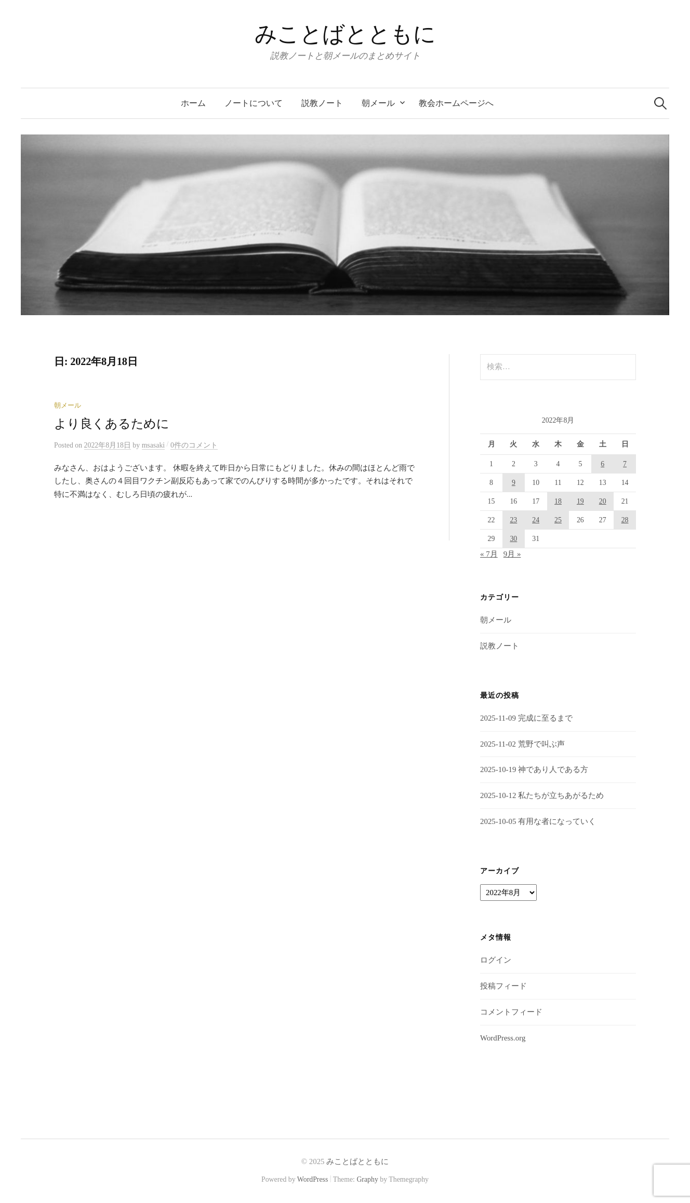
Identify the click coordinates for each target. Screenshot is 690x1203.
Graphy (367, 1179)
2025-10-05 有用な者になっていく (538, 821)
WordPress (312, 1179)
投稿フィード (503, 986)
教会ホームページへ (456, 103)
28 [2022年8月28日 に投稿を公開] (625, 520)
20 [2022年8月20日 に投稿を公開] (602, 501)
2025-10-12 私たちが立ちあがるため (542, 795)
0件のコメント (194, 445)
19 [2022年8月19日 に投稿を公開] (580, 501)
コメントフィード (511, 1012)
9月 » (512, 554)
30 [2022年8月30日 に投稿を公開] (513, 539)
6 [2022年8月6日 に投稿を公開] (602, 464)
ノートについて (253, 103)
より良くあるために (111, 423)
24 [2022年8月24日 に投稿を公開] (535, 520)
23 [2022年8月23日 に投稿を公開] (513, 520)
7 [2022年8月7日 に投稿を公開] (625, 464)
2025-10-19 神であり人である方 (534, 769)
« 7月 (489, 554)
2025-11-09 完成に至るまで (526, 718)
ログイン (495, 960)
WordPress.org (502, 1038)
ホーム (193, 103)
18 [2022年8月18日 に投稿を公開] (558, 501)
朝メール (378, 103)
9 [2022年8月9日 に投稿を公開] (513, 482)
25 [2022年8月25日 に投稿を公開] (558, 520)
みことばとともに (345, 34)
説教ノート (322, 103)
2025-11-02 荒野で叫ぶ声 (522, 744)
